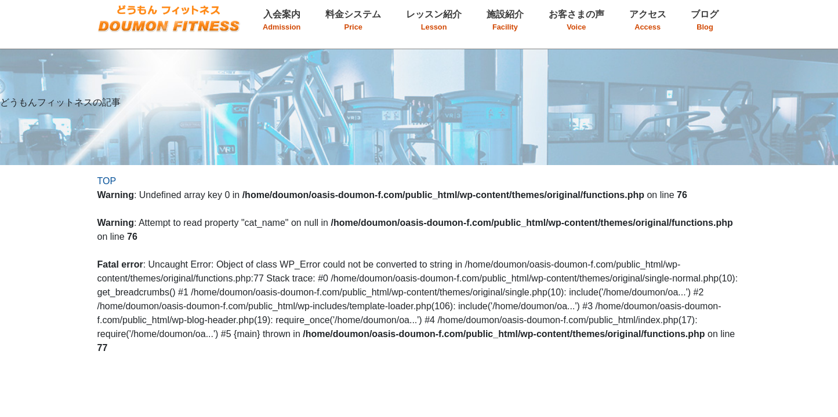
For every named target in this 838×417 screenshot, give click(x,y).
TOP (107, 181)
